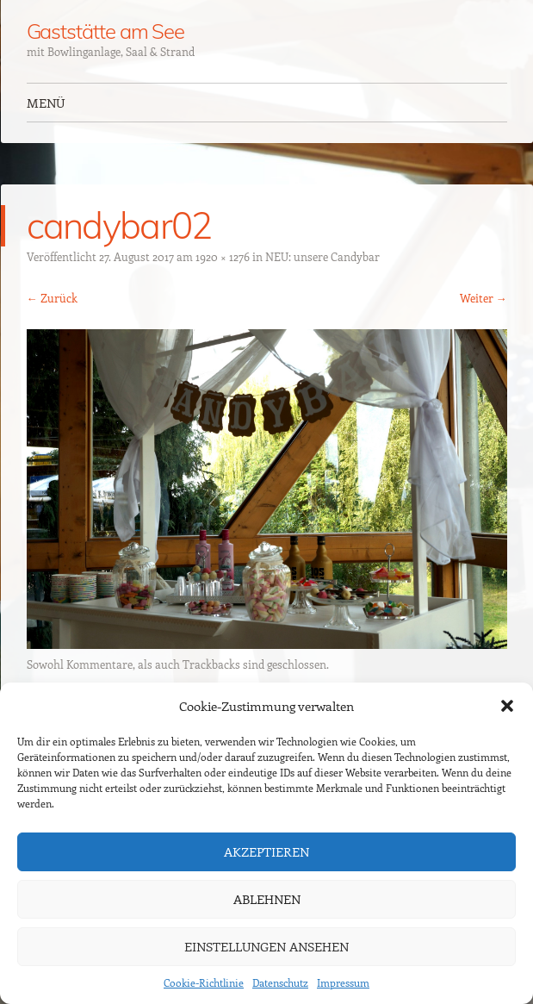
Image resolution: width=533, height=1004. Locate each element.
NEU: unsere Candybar (322, 256)
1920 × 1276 (222, 256)
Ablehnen (267, 898)
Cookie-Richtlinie (204, 982)
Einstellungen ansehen (266, 946)
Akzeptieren (266, 851)
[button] (507, 705)
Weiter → (483, 297)
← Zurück (52, 297)
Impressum (343, 982)
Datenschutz (280, 982)
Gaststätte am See (106, 31)
